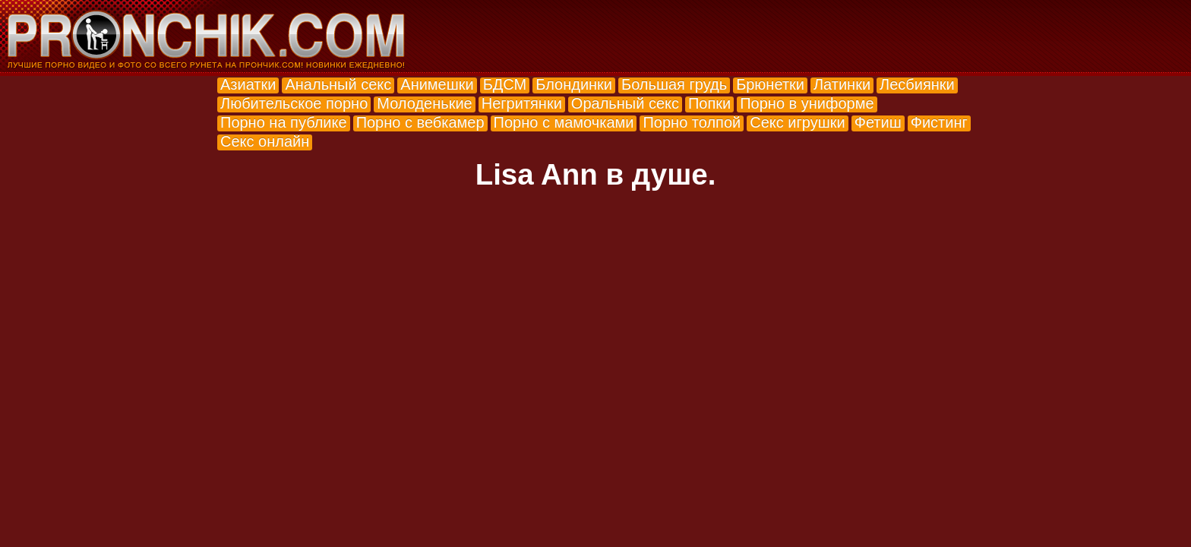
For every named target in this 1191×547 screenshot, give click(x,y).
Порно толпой (692, 122)
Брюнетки (770, 84)
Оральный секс (625, 103)
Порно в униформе (807, 103)
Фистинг (939, 122)
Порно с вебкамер (420, 122)
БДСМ (505, 84)
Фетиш (878, 122)
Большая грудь (674, 84)
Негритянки (522, 103)
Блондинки (573, 84)
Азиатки (248, 84)
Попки (709, 103)
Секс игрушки (797, 122)
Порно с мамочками (564, 122)
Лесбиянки (917, 84)
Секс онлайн (264, 141)
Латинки (841, 84)
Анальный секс (338, 84)
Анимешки (436, 84)
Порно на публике (283, 122)
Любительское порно (294, 103)
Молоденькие (424, 103)
